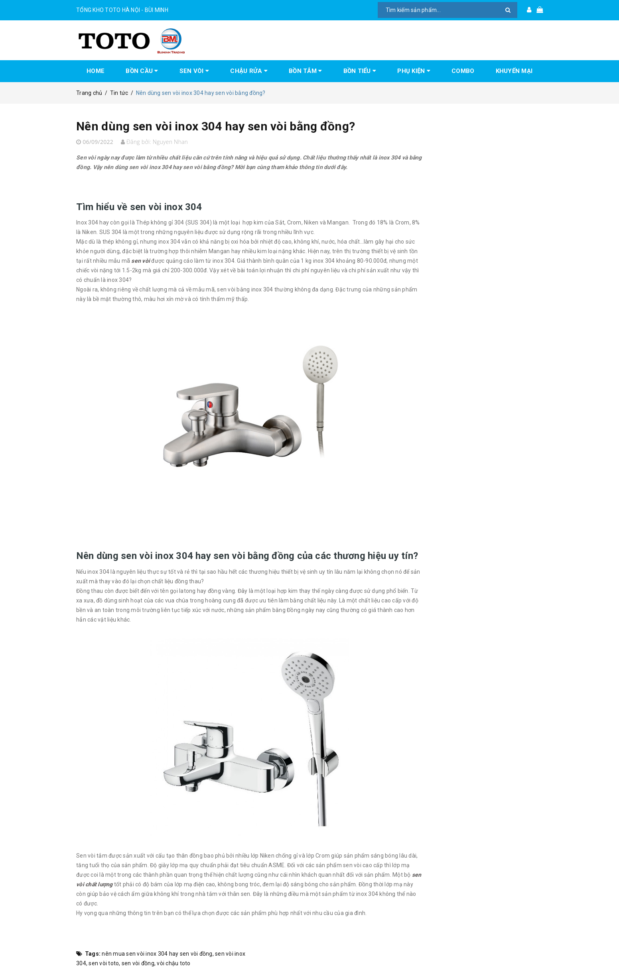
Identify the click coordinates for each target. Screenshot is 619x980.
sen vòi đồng (138, 963)
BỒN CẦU (142, 71)
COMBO (462, 71)
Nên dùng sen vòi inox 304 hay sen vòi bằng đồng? (215, 126)
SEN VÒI (194, 71)
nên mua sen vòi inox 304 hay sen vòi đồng (157, 953)
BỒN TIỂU (360, 71)
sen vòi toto (104, 963)
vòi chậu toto (173, 963)
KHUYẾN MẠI (514, 71)
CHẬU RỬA (249, 71)
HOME (95, 71)
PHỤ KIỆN (413, 71)
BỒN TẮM (305, 71)
